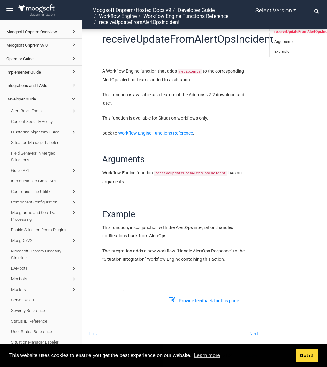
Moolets (44, 289)
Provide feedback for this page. (204, 300)
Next (254, 333)
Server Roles (22, 300)
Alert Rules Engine (44, 111)
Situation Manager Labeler (34, 142)
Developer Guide (41, 98)
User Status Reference (31, 331)
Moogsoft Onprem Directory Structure (36, 254)
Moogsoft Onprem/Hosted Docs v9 (131, 10)
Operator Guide (41, 58)
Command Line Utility (44, 191)
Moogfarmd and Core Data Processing (44, 215)
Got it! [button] (306, 355)
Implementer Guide (41, 71)
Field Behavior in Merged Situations (33, 156)
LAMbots (44, 268)
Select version (275, 10)
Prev (93, 333)
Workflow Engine (118, 16)
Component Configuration (44, 202)
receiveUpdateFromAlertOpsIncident (300, 31)
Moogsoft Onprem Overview (41, 31)
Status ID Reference (29, 321)
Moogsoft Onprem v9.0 (41, 44)
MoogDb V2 (44, 240)
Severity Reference (28, 310)
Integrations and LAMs (41, 85)
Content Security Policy (32, 121)
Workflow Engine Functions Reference (185, 16)
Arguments (283, 41)
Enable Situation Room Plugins (38, 229)
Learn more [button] (207, 355)
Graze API (44, 170)
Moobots (44, 279)
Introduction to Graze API (33, 181)
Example (281, 51)
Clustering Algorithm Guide (44, 132)
